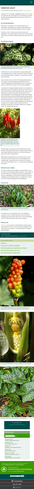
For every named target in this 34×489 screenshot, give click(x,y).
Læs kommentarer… (22, 236)
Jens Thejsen (5, 10)
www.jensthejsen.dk (27, 10)
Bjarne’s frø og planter (10, 452)
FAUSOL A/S (7, 445)
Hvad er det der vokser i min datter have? (10, 252)
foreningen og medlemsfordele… (18, 471)
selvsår (17, 162)
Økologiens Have (8, 442)
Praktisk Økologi (17, 481)
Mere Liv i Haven (17, 484)
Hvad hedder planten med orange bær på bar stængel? (14, 248)
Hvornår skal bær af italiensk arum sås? (10, 250)
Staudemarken (8, 456)
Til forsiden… (8, 2)
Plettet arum (3, 225)
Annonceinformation (20, 464)
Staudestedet (8, 449)
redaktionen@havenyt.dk (10, 464)
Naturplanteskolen (9, 439)
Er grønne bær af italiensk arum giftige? (10, 245)
